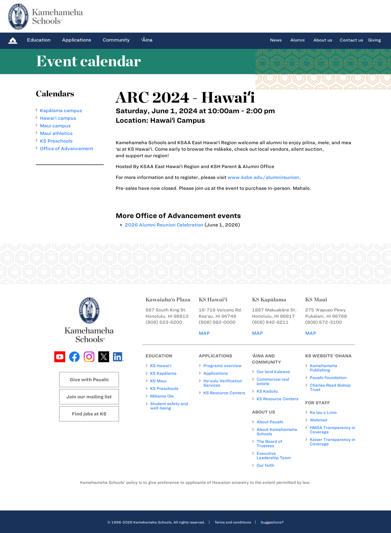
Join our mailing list (89, 396)
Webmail (318, 420)
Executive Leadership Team (274, 455)
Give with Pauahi (89, 379)
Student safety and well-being (169, 405)
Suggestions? (272, 522)
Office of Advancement (66, 148)
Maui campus (55, 125)
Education (39, 40)
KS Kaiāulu (267, 391)
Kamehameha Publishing (323, 367)
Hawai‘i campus (58, 118)
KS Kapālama (163, 373)
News (276, 40)
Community (116, 40)
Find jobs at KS (89, 413)
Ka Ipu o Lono (323, 412)
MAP (204, 333)
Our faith (265, 465)
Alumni (297, 40)
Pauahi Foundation (328, 377)
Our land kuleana (273, 372)
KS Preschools (56, 140)
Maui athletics (56, 133)
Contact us (351, 40)
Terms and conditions (233, 522)
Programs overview (222, 365)
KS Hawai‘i (160, 365)
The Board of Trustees (269, 443)
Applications (76, 40)
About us (322, 40)
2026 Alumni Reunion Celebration (164, 224)
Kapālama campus (61, 110)
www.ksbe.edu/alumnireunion (263, 177)
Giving (374, 40)
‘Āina (146, 40)
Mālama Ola (162, 396)
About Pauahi (270, 422)
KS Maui (158, 381)
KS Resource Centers (224, 392)
